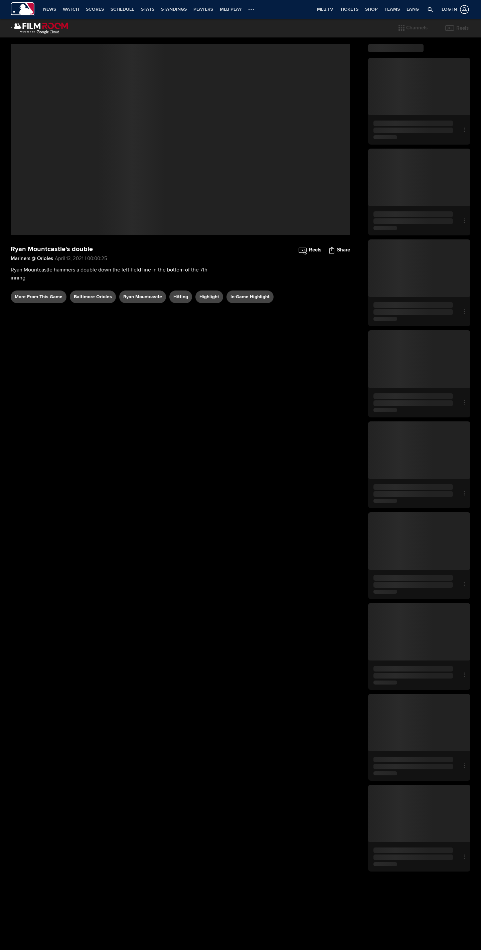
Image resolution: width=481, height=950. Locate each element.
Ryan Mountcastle (142, 297)
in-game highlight (250, 297)
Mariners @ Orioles (32, 258)
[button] (413, 28)
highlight (209, 297)
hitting (180, 297)
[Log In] (454, 9)
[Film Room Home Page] (39, 28)
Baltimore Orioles (93, 297)
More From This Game (38, 297)
